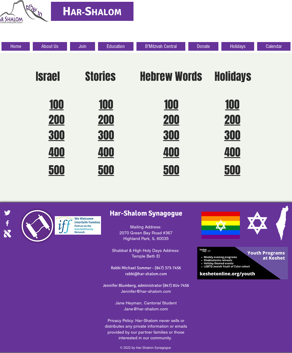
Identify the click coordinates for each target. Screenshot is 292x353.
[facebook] (7, 223)
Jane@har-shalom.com (146, 308)
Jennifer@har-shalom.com (146, 291)
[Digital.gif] (7, 233)
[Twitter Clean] (7, 212)
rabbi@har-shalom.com (146, 273)
